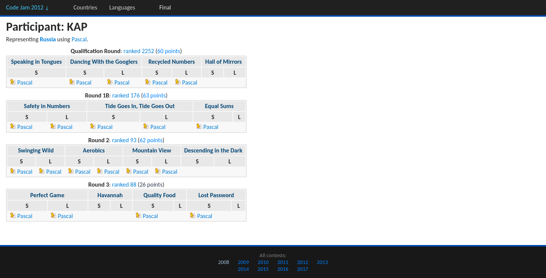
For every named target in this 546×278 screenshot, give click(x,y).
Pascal (79, 39)
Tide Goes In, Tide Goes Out (139, 106)
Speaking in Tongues (36, 61)
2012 (302, 262)
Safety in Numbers (47, 106)
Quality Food (159, 195)
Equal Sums (219, 106)
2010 (262, 262)
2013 (322, 262)
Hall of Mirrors (223, 61)
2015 (262, 268)
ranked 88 (124, 184)
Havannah (110, 195)
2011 (282, 262)
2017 (302, 268)
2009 (243, 262)
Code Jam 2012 (27, 7)
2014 (243, 268)
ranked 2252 (139, 51)
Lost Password (216, 195)
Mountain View (151, 150)
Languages (122, 7)
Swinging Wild (35, 150)
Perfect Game (47, 195)
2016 (282, 268)
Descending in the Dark (213, 150)
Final (165, 7)
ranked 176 (126, 95)
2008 (223, 262)
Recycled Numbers (171, 61)
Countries (85, 7)
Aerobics (94, 150)
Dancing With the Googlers (104, 61)
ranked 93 (124, 140)
